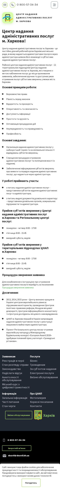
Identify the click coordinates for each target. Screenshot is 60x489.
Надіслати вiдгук (12, 373)
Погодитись (31, 483)
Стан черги (8, 406)
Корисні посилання (41, 402)
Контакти (36, 406)
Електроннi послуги (42, 373)
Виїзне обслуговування (44, 377)
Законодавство (11, 369)
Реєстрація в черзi (13, 360)
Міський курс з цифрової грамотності (15, 386)
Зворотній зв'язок (16, 448)
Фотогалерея (38, 398)
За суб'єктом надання (43, 369)
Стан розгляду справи (15, 364)
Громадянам (37, 364)
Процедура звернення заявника (18, 287)
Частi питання (10, 402)
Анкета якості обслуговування (11, 379)
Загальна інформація (14, 398)
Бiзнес (34, 360)
